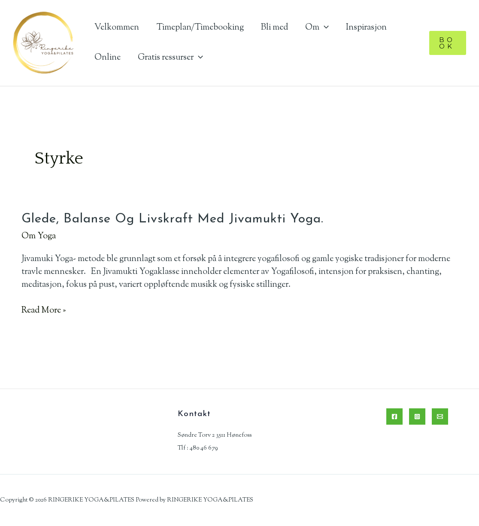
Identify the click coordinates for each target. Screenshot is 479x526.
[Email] (440, 416)
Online (107, 58)
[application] (324, 27)
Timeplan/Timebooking (200, 27)
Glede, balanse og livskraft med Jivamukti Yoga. (172, 219)
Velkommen (116, 27)
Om (317, 27)
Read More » (43, 310)
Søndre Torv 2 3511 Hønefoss (215, 435)
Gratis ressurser (170, 58)
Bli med (274, 27)
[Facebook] (394, 416)
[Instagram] (417, 416)
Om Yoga (38, 236)
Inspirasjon (366, 27)
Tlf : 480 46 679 (198, 448)
